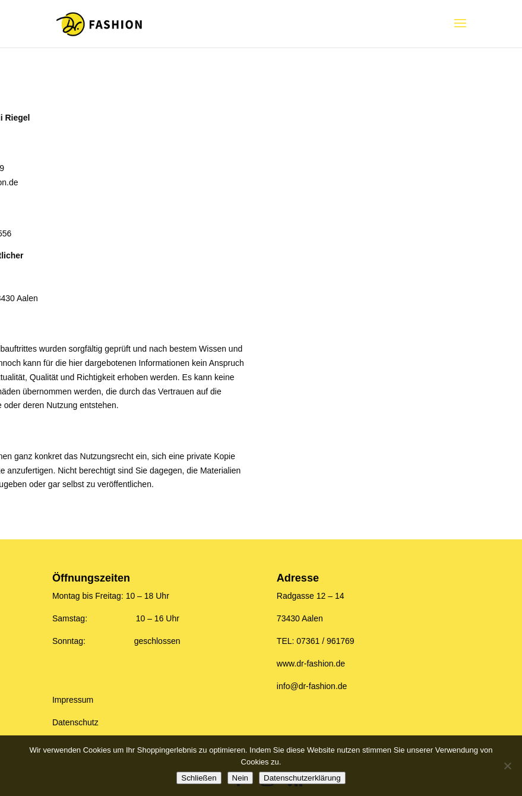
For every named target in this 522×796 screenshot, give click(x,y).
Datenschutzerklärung (302, 777)
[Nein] (507, 766)
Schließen (198, 777)
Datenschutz (75, 722)
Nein (240, 777)
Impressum (72, 700)
